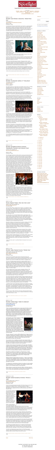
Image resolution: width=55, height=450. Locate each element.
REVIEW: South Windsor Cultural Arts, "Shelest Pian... (43, 119)
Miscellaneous (39, 102)
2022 (39, 145)
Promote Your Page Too (45, 26)
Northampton (13, 295)
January (40, 138)
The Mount (39, 72)
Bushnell (9, 140)
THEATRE (17, 11)
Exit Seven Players (40, 44)
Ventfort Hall (39, 77)
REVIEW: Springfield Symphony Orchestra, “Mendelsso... (43, 126)
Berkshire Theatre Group (41, 37)
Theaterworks (39, 73)
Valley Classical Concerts (22, 295)
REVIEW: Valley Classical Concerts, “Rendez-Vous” (18, 250)
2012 (39, 160)
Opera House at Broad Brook (42, 56)
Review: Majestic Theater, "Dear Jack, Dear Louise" (18, 202)
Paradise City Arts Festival (41, 57)
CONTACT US (27, 12)
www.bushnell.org (9, 83)
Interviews (39, 109)
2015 (39, 156)
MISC (28, 11)
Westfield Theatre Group (41, 80)
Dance (38, 103)
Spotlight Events (40, 111)
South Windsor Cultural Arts (24, 74)
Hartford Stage (17, 371)
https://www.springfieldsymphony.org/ (12, 150)
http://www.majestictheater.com (11, 205)
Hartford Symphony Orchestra (20, 433)
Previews (38, 108)
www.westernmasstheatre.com (43, 182)
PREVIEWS (32, 11)
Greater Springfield (40, 90)
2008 (39, 166)
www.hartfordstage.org (10, 304)
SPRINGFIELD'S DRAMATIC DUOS (27, 14)
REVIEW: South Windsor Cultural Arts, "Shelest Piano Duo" (18, 19)
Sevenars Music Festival (41, 60)
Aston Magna (39, 33)
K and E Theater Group (41, 52)
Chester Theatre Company (41, 41)
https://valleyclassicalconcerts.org (11, 253)
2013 (39, 159)
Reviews (18, 74)
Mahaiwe (38, 53)
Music (15, 74)
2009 (39, 165)
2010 (39, 163)
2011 (39, 162)
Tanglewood (39, 69)
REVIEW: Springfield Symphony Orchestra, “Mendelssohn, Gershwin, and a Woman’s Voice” (17, 147)
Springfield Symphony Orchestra (42, 64)
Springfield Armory (40, 94)
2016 (39, 154)
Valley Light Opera (40, 76)
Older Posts (31, 437)
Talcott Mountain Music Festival (42, 68)
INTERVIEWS (37, 11)
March (40, 117)
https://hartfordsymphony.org (11, 381)
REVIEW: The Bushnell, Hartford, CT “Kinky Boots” (18, 80)
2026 (39, 116)
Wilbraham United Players (41, 81)
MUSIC (21, 11)
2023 (39, 143)
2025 (39, 140)
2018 (39, 151)
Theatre (24, 371)
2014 (39, 157)
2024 (39, 142)
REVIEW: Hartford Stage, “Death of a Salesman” (17, 301)
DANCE (24, 11)
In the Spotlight (39, 26)
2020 (39, 148)
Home (7, 437)
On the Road (39, 93)
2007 (39, 168)
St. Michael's (39, 65)
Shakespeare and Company (42, 61)
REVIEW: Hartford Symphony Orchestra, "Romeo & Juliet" (18, 378)
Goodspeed (39, 45)
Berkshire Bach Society (41, 36)
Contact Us (39, 16)
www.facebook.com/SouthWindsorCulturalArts (14, 22)
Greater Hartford (11, 74)
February (41, 137)
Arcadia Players (39, 32)
